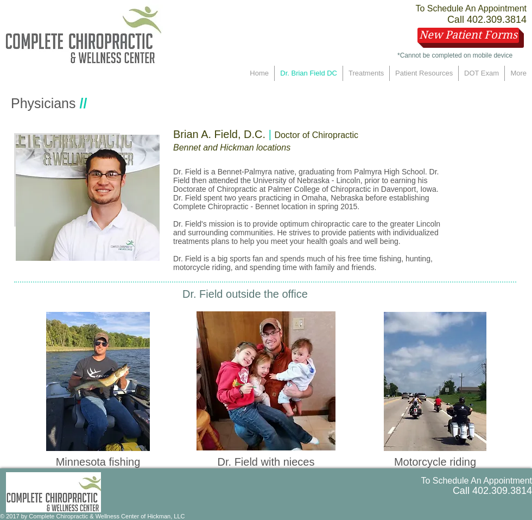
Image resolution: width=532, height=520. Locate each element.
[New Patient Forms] (468, 35)
